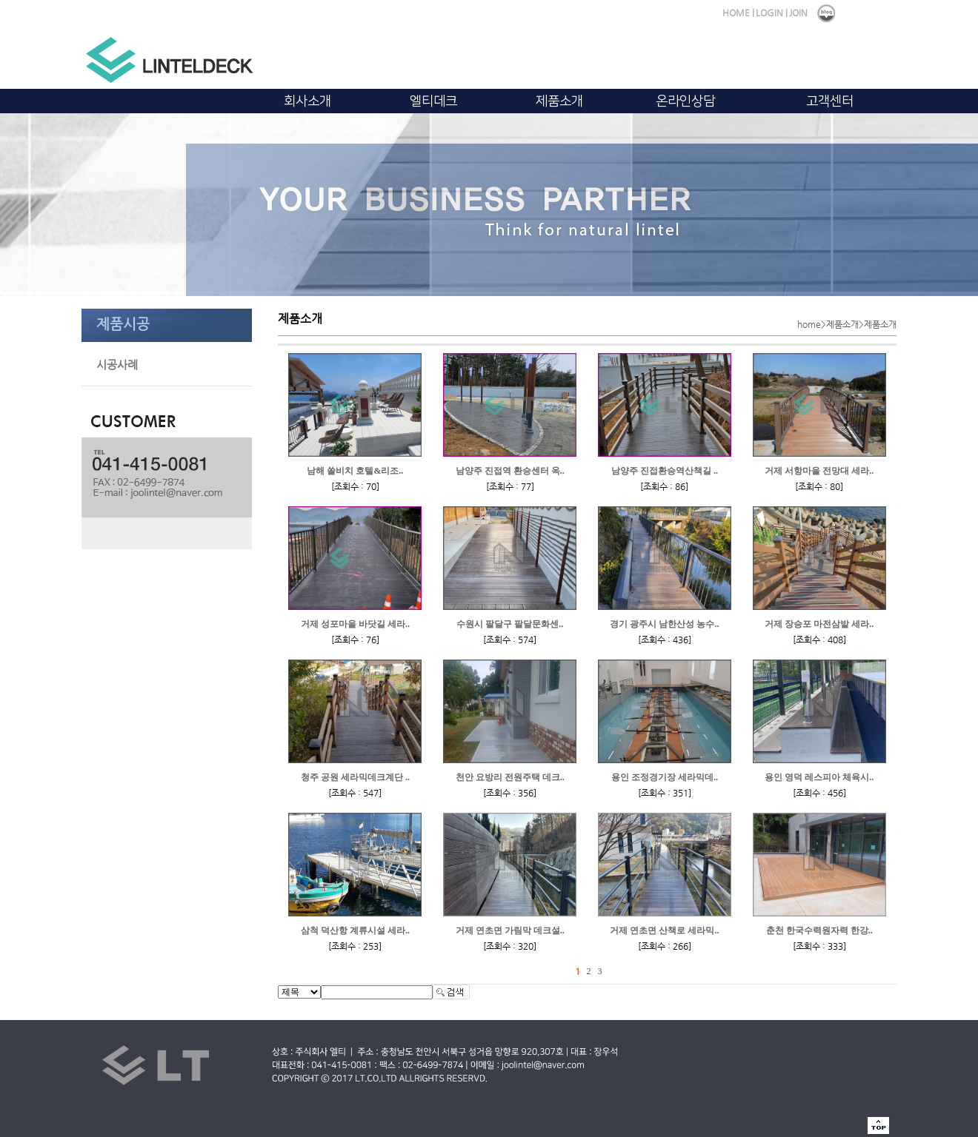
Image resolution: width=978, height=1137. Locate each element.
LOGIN (769, 12)
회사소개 (307, 101)
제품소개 (559, 101)
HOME (736, 12)
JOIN (798, 12)
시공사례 (117, 364)
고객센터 (830, 101)
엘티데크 (433, 101)
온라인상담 (685, 101)
